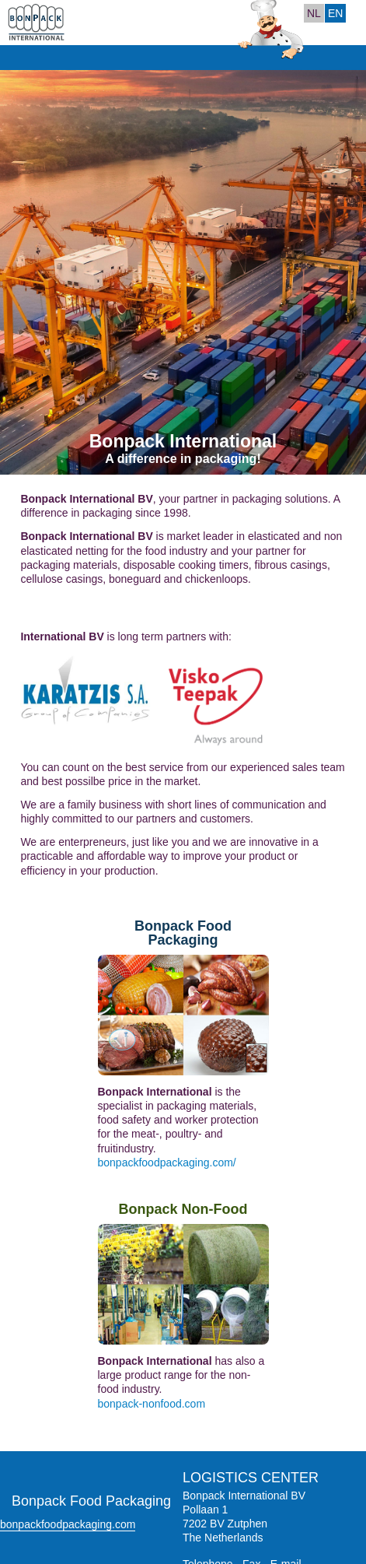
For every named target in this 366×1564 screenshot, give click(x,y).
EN (335, 13)
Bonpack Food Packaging (183, 933)
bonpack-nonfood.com (152, 1403)
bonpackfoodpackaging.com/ (167, 1162)
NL (314, 13)
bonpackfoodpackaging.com (67, 1524)
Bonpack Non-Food (183, 1209)
